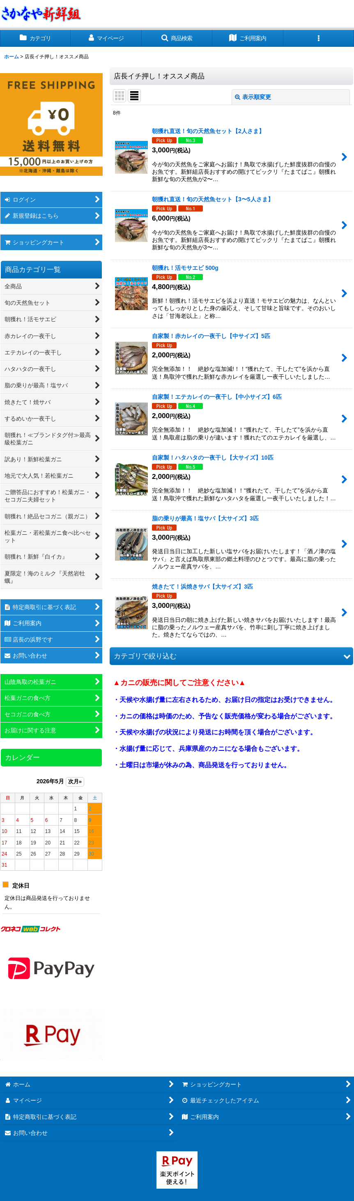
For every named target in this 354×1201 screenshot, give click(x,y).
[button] (177, 38)
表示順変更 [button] (253, 97)
